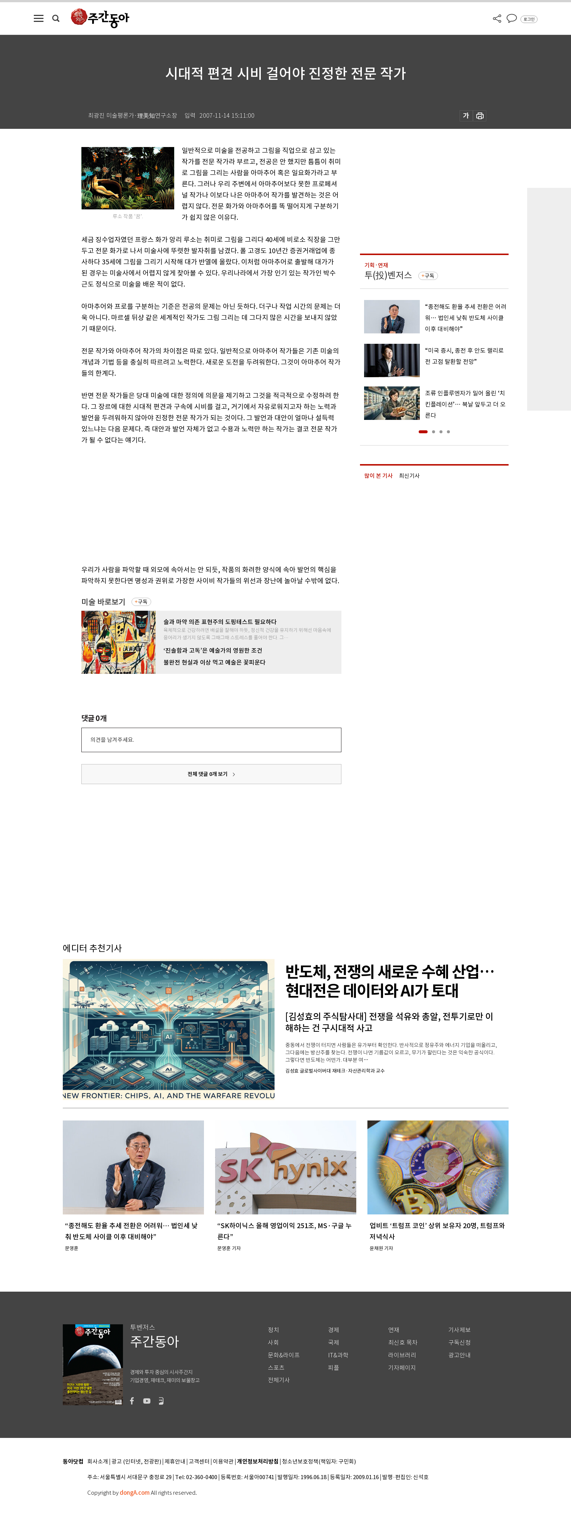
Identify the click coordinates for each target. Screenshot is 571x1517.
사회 (273, 1342)
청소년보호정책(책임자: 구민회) (319, 1462)
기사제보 (459, 1330)
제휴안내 (175, 1462)
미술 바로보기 (103, 602)
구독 (142, 601)
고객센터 (199, 1462)
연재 (393, 1330)
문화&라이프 (284, 1355)
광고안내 (459, 1355)
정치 (273, 1330)
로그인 (529, 19)
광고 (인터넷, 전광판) (136, 1462)
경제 (333, 1330)
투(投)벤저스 (388, 275)
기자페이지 (402, 1367)
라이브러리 (402, 1355)
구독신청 (459, 1342)
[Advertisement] (192, 503)
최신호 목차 (403, 1342)
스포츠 (276, 1367)
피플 (333, 1367)
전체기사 (279, 1380)
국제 (333, 1342)
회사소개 (97, 1462)
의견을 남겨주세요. (112, 739)
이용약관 (223, 1462)
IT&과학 (338, 1355)
